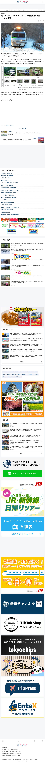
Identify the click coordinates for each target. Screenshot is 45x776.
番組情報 (40, 10)
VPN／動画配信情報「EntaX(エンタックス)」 (12, 755)
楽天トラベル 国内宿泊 (7, 185)
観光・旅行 (14, 374)
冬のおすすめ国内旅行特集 (8, 202)
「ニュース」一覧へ (22, 128)
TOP (2, 10)
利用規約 (4, 759)
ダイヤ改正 (36, 374)
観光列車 (4, 372)
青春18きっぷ (25, 10)
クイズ (31, 10)
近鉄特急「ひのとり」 (7, 173)
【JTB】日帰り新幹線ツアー (8, 195)
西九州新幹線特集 (6, 212)
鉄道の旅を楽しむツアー (7, 204)
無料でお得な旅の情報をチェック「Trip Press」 (12, 753)
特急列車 (9, 372)
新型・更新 (35, 372)
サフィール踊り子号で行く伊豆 (9, 197)
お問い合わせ (25, 759)
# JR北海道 (6, 125)
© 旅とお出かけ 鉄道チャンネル (22, 761)
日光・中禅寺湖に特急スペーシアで (10, 192)
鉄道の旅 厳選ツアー (7, 178)
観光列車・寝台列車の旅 (7, 209)
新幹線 (19, 374)
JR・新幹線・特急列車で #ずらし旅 (10, 190)
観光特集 (11, 10)
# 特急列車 (11, 125)
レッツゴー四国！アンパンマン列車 (10, 182)
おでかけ (6, 10)
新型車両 (20, 10)
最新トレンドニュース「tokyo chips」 (10, 749)
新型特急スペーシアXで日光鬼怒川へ (10, 214)
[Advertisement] (22, 113)
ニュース (35, 10)
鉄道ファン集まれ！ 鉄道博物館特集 (10, 207)
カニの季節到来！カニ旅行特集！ (9, 187)
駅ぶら (15, 10)
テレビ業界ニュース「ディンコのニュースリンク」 (13, 751)
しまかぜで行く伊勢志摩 (7, 175)
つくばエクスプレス (6, 374)
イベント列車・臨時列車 (17, 372)
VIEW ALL (22, 362)
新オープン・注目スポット (8, 376)
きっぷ (25, 372)
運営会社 (9, 759)
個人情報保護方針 (16, 759)
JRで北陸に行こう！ (7, 180)
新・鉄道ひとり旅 (18, 376)
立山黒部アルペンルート (7, 199)
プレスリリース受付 (34, 759)
